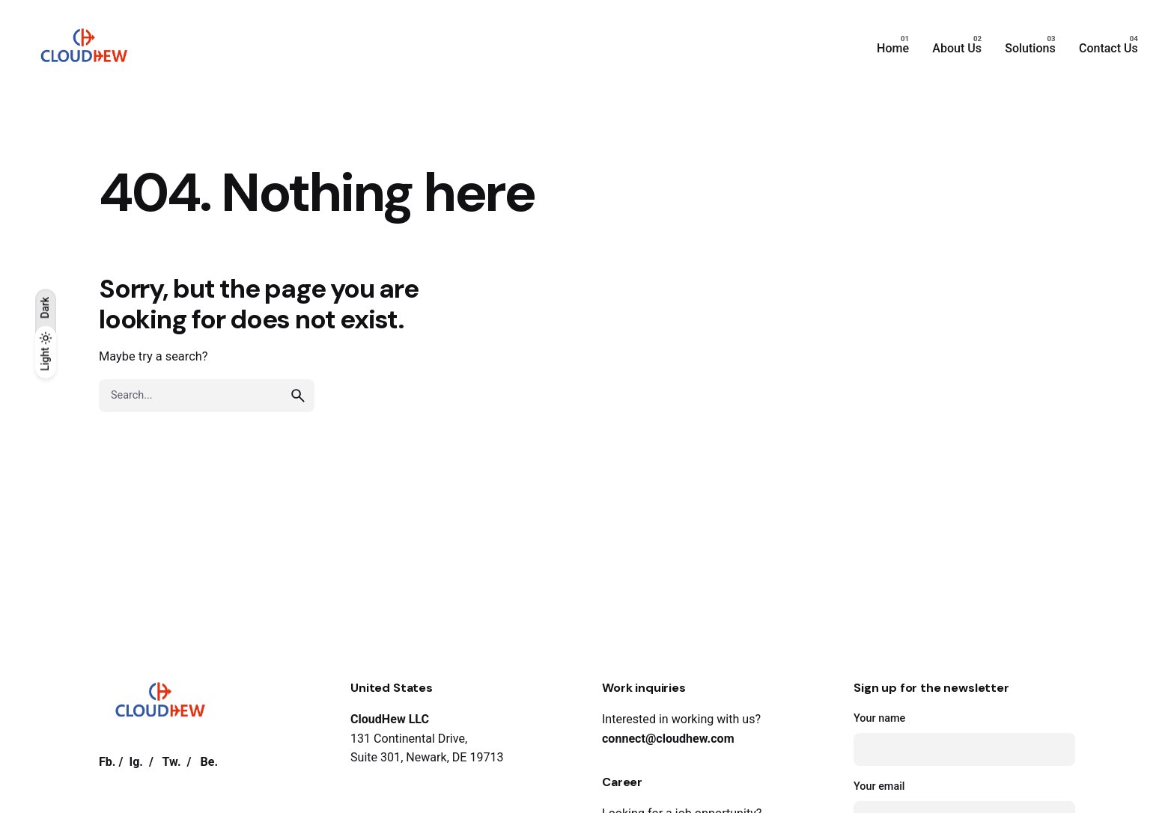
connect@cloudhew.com (668, 738)
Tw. (171, 762)
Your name (964, 739)
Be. (209, 762)
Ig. (136, 762)
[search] (298, 395)
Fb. (107, 762)
